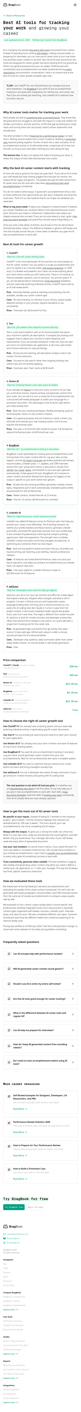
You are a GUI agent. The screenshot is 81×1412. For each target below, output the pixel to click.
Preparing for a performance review (46, 135)
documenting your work (22, 788)
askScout (13, 586)
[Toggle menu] (75, 5)
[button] (40, 954)
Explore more (10, 1309)
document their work (39, 50)
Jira (15, 470)
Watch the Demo (35, 1207)
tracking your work (53, 795)
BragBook (31, 88)
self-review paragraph (53, 268)
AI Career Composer (33, 460)
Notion (27, 389)
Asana (28, 470)
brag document (52, 280)
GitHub (10, 470)
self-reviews (42, 53)
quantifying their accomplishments (43, 117)
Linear (21, 470)
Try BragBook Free (14, 1207)
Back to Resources (14, 15)
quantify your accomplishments (62, 853)
